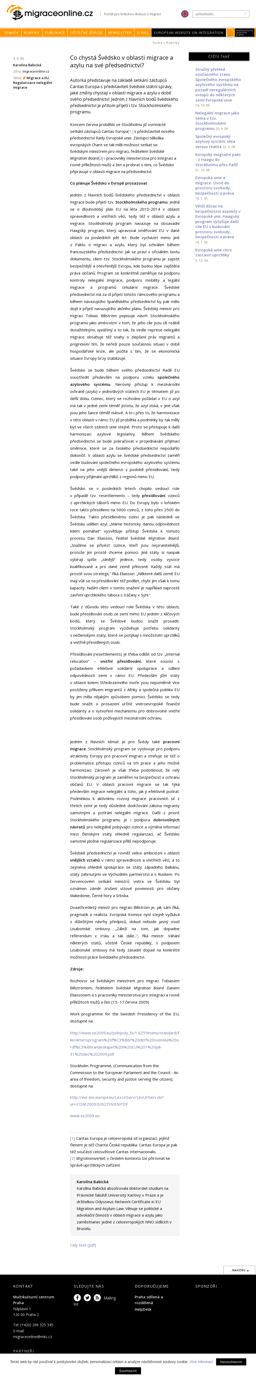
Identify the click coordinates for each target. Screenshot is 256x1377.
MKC (241, 32)
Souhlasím (128, 1371)
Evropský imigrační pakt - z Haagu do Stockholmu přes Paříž (218, 159)
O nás (143, 32)
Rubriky (32, 32)
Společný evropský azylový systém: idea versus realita (215, 141)
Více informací (201, 1362)
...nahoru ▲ (239, 1270)
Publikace (55, 32)
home (158, 42)
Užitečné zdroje (86, 32)
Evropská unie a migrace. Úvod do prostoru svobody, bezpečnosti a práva (214, 185)
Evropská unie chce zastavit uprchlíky (213, 252)
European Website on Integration (188, 32)
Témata (11, 32)
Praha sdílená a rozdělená (149, 1299)
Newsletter (120, 32)
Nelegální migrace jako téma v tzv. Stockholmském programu (217, 120)
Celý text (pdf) (83, 1245)
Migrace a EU (38, 77)
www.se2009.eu (85, 1115)
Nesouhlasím (231, 1362)
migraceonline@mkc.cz (32, 1336)
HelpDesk (143, 1309)
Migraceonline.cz (53, 12)
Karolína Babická (27, 65)
